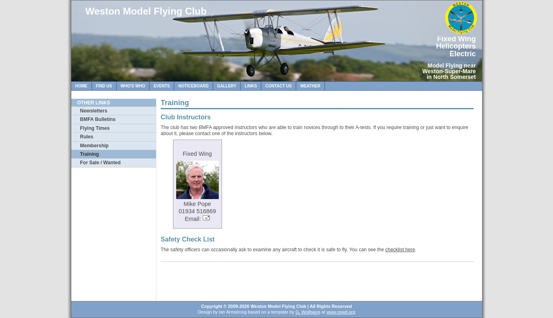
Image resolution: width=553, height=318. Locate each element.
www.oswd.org (341, 312)
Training (89, 154)
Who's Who (133, 86)
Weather (310, 86)
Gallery (226, 86)
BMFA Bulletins (98, 119)
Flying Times (95, 128)
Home (81, 86)
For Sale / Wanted (100, 162)
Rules (87, 137)
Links (251, 86)
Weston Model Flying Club (146, 11)
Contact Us (278, 86)
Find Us (104, 86)
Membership (94, 145)
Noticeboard (193, 86)
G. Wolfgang (307, 312)
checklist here (400, 249)
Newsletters (93, 111)
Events (162, 86)
